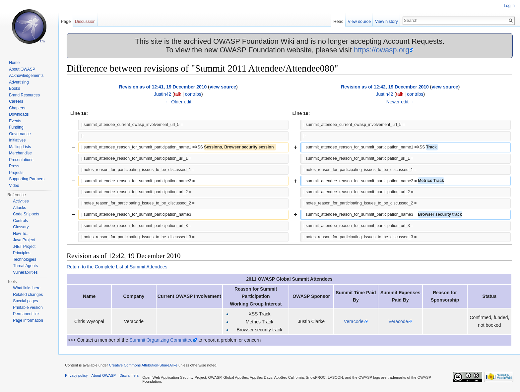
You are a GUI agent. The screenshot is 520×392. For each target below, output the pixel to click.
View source (359, 21)
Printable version (27, 307)
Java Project (24, 240)
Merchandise (20, 153)
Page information (28, 320)
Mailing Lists (20, 146)
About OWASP (22, 69)
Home (14, 62)
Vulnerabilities (25, 272)
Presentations (21, 159)
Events (15, 121)
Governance (20, 134)
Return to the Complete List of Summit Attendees (117, 266)
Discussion (85, 21)
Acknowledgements (26, 75)
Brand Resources (24, 95)
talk (177, 94)
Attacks (19, 207)
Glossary (21, 227)
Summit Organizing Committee (161, 340)
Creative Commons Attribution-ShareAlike (143, 365)
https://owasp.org (382, 50)
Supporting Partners (26, 179)
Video (14, 185)
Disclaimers (129, 375)
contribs (193, 94)
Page (66, 21)
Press (14, 166)
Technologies (24, 259)
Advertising (19, 82)
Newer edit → (400, 101)
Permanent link (26, 313)
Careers (16, 101)
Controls (20, 220)
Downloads (19, 114)
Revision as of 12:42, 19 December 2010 (385, 86)
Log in (509, 5)
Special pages (25, 301)
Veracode (353, 321)
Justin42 (162, 94)
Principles (21, 253)
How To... (21, 233)
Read (338, 21)
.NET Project (24, 246)
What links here (26, 288)
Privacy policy (76, 375)
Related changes (28, 294)
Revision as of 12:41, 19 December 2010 (163, 86)
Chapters (17, 108)
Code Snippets (26, 214)
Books (14, 88)
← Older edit (178, 101)
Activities (21, 201)
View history (386, 21)
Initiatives (17, 140)
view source (223, 86)
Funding (16, 127)
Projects (16, 172)
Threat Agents (25, 265)
